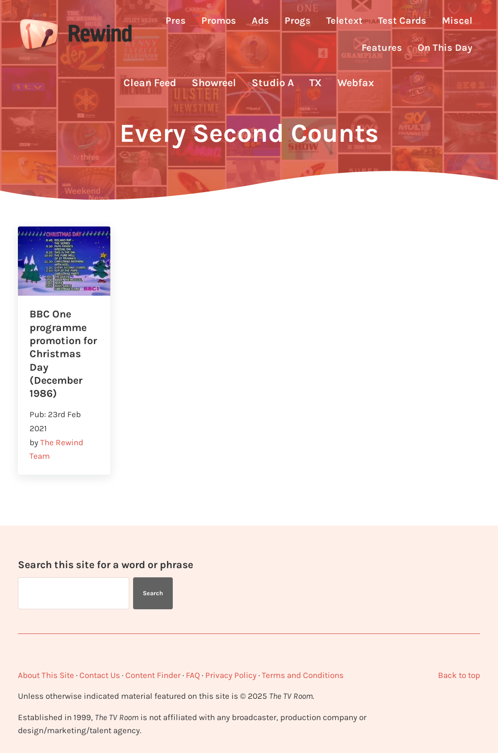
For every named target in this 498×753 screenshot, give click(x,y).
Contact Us (99, 675)
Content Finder (153, 675)
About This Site (46, 675)
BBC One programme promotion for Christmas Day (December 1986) (63, 353)
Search (153, 593)
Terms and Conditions (303, 675)
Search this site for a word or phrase (105, 564)
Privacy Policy (231, 675)
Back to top (459, 675)
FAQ (193, 675)
